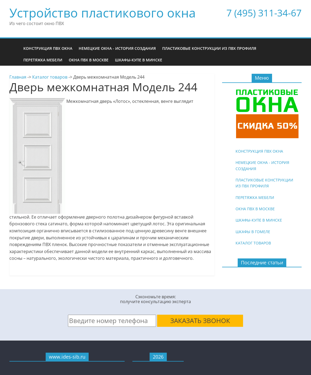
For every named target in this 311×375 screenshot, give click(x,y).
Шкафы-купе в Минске (138, 59)
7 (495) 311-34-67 (264, 12)
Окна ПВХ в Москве (89, 59)
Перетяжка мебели (42, 59)
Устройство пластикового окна (102, 12)
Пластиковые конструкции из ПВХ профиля (209, 48)
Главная (17, 77)
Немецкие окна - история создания (117, 48)
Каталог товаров (49, 77)
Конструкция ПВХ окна (47, 48)
